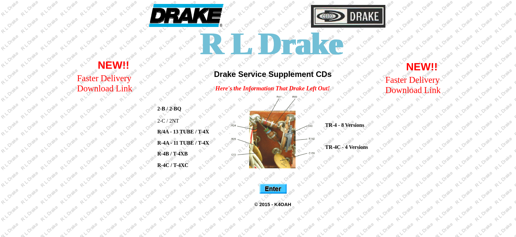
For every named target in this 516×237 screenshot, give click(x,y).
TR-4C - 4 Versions (346, 147)
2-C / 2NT (168, 121)
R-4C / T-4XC (172, 165)
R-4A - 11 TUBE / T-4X (183, 143)
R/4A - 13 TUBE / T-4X (183, 131)
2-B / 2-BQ (169, 108)
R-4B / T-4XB (172, 153)
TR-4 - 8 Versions (344, 125)
